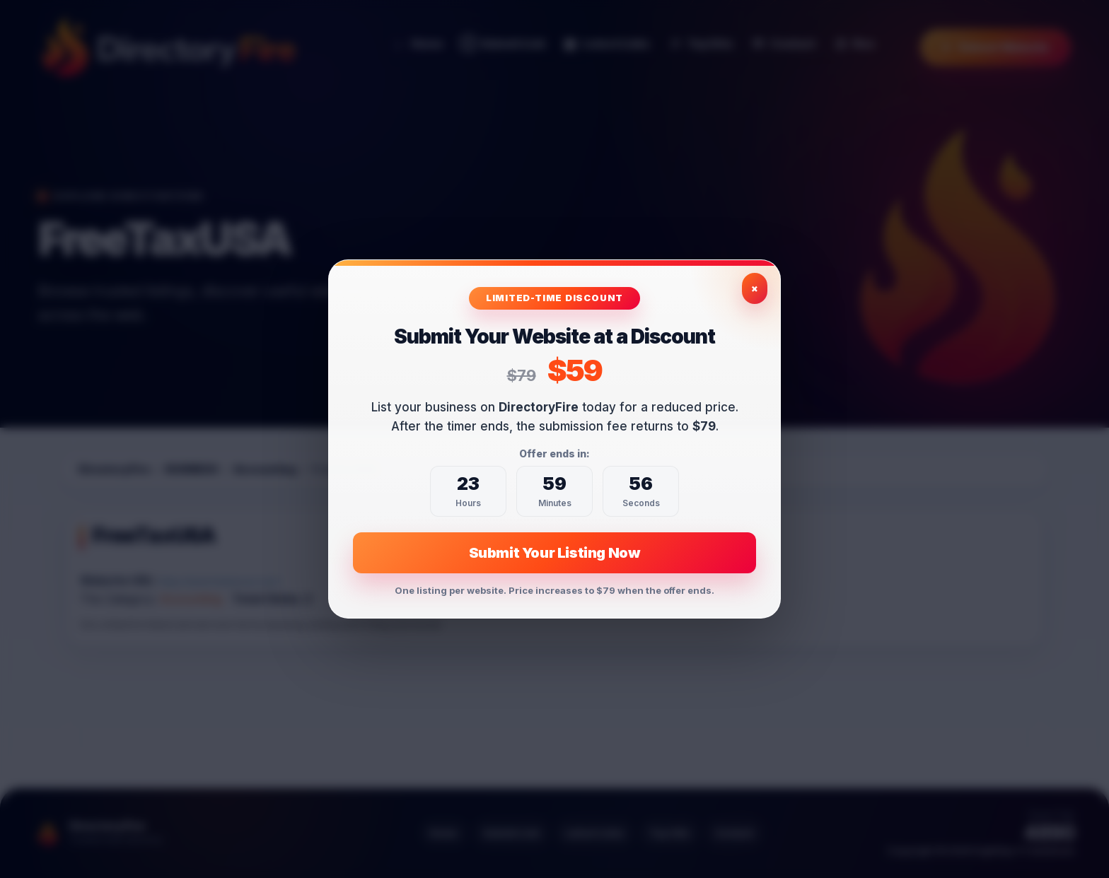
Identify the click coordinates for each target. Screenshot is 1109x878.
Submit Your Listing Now (555, 552)
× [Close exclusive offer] (754, 288)
